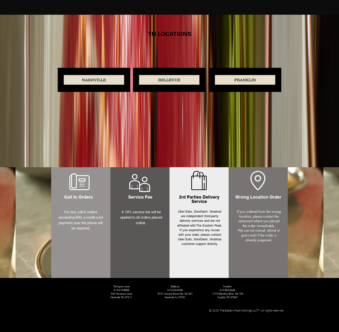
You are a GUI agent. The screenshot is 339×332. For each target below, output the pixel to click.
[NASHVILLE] (94, 80)
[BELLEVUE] (169, 80)
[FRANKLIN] (245, 80)
